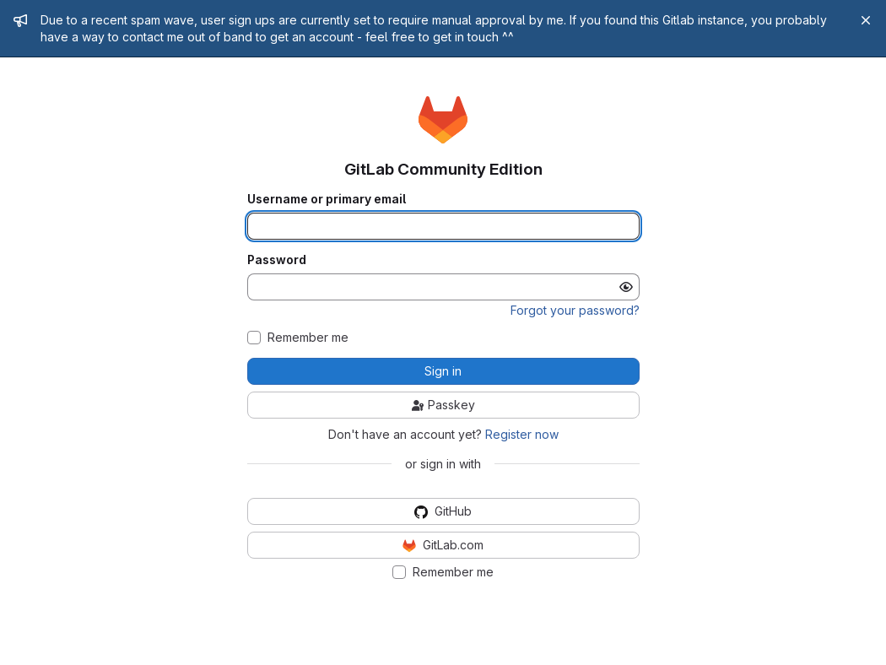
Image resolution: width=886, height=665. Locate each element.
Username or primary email (326, 199)
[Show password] (626, 286)
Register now (522, 434)
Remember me (307, 337)
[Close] (866, 20)
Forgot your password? (575, 310)
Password (276, 260)
